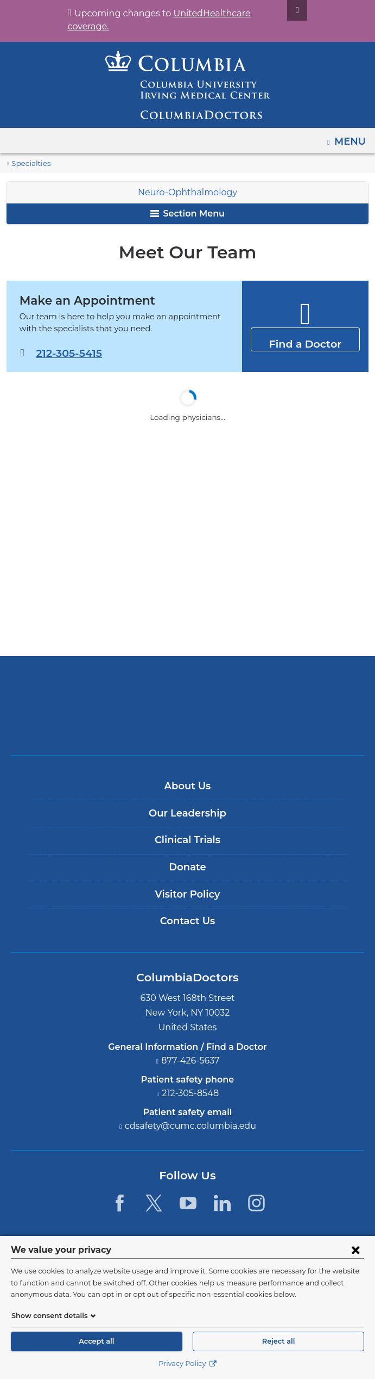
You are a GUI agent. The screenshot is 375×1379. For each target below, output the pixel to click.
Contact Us (187, 921)
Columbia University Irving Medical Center (187, 687)
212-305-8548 (190, 1093)
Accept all (96, 1341)
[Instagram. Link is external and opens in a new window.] (257, 1203)
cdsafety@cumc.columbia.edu (190, 1126)
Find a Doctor (305, 338)
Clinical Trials (187, 839)
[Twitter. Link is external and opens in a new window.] (154, 1203)
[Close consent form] (355, 1249)
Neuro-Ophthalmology (187, 192)
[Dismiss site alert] (284, 10)
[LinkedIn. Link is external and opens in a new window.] (222, 1203)
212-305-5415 (68, 352)
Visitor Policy (188, 894)
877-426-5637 (190, 1060)
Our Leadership (187, 813)
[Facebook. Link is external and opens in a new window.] (119, 1203)
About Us (187, 786)
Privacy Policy (187, 1363)
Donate (187, 867)
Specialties (29, 163)
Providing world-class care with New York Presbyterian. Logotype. (195, 723)
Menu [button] (351, 137)
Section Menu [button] (187, 213)
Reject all (278, 1341)
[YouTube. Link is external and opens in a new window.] (188, 1203)
